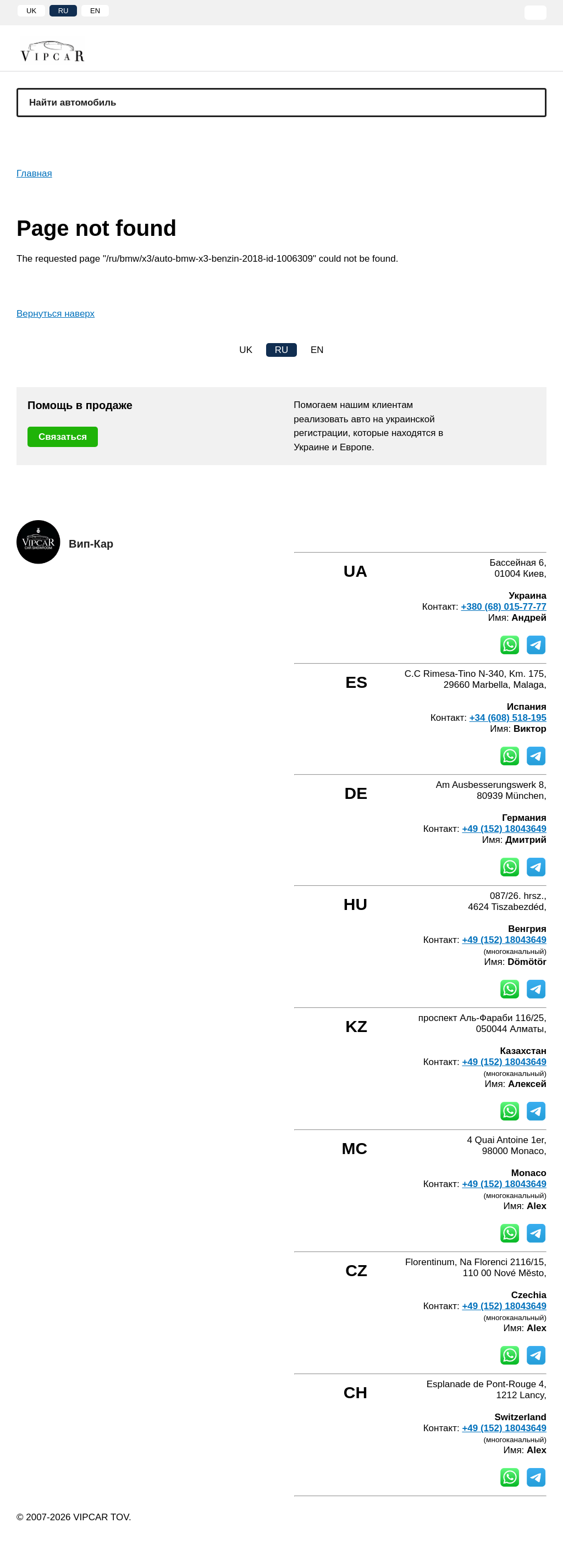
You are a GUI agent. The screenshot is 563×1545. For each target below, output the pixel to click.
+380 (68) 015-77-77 (504, 607)
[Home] (60, 50)
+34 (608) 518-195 (508, 718)
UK (31, 11)
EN (95, 11)
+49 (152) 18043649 (504, 829)
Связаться (62, 437)
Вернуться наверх (55, 313)
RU (63, 11)
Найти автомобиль (73, 102)
